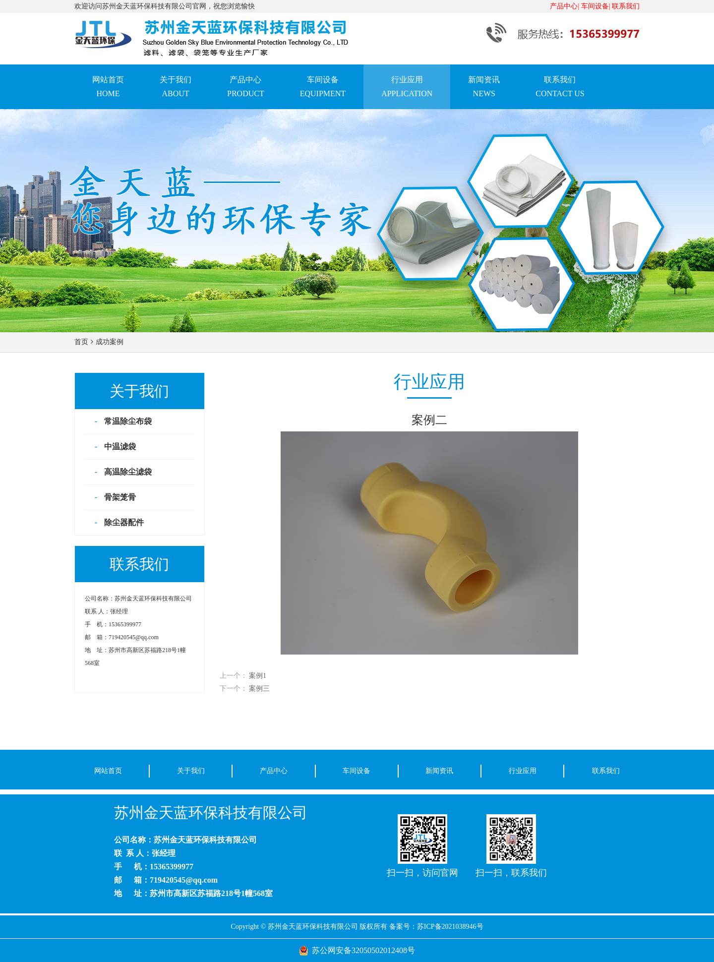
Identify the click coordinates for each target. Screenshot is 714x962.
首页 (81, 342)
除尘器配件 (124, 522)
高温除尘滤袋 (128, 472)
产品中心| (564, 6)
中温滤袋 (120, 446)
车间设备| (595, 6)
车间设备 (356, 771)
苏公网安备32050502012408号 (363, 950)
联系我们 (626, 6)
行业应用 (522, 771)
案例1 (257, 675)
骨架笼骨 (120, 497)
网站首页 (108, 771)
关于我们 (191, 771)
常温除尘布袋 (128, 421)
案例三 (259, 688)
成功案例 (109, 342)
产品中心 (274, 771)
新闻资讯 (439, 771)
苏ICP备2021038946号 (450, 926)
